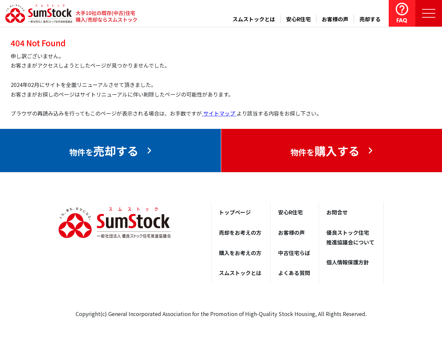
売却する (370, 19)
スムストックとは (253, 19)
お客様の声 (335, 19)
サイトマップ (219, 113)
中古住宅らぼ (294, 253)
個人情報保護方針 (347, 262)
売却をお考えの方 (240, 232)
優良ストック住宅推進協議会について (350, 237)
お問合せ (337, 212)
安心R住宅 (298, 19)
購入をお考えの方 (240, 253)
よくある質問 (294, 273)
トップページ (235, 212)
